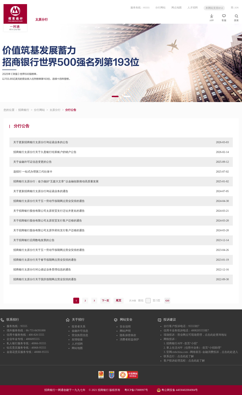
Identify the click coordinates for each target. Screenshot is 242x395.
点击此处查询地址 (216, 334)
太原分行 (41, 19)
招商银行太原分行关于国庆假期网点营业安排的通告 (44, 279)
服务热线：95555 (140, 7)
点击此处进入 (230, 352)
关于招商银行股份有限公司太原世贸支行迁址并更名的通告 (49, 210)
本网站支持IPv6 (214, 7)
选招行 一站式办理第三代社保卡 (33, 171)
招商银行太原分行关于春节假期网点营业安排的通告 (44, 259)
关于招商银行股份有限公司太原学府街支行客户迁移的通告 (49, 230)
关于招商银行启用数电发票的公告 (33, 240)
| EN (236, 7)
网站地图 (77, 348)
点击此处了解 (185, 356)
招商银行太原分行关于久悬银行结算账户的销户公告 (44, 152)
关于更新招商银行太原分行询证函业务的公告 (40, 142)
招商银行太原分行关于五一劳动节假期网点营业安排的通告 (49, 201)
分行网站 (160, 7)
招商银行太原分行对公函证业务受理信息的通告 (42, 269)
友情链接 (77, 339)
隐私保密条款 (128, 335)
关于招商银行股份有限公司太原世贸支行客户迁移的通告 (47, 220)
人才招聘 (193, 7)
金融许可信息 (80, 330)
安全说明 (125, 326)
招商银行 (23, 109)
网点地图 (176, 7)
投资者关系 (78, 326)
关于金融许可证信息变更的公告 (32, 161)
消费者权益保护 (129, 339)
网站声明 (125, 330)
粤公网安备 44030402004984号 (177, 389)
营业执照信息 (80, 335)
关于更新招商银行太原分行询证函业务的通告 (40, 191)
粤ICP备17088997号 (140, 390)
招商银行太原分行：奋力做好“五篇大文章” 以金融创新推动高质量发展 (56, 181)
